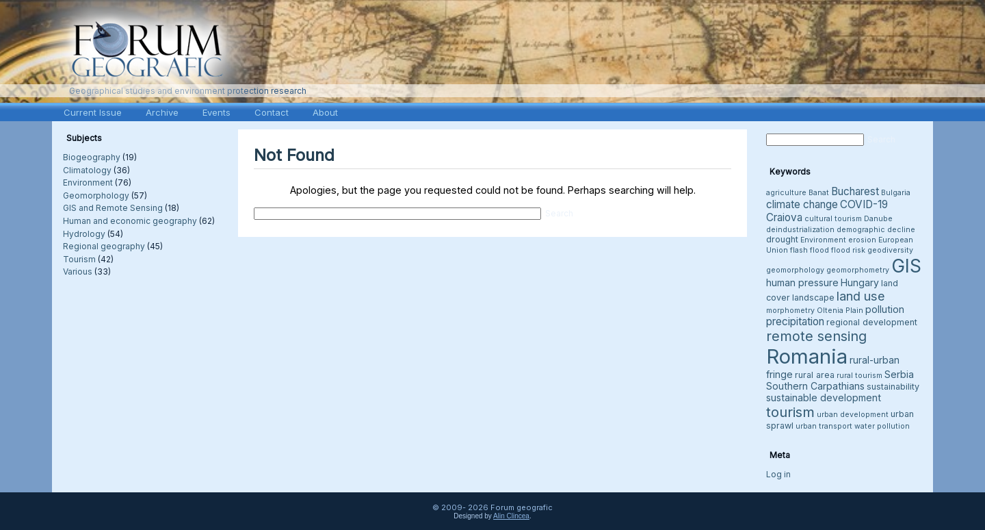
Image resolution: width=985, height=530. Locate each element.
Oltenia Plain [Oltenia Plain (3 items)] (840, 310)
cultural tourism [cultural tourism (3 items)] (833, 218)
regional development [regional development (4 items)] (871, 322)
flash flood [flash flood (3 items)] (809, 250)
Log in (778, 474)
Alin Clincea (511, 516)
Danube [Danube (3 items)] (878, 218)
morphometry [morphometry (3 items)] (790, 310)
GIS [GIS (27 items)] (906, 266)
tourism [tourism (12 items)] (790, 411)
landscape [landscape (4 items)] (813, 297)
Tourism (79, 259)
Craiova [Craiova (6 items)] (784, 217)
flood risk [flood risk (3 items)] (848, 250)
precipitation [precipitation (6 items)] (795, 321)
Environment (88, 182)
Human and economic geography (130, 221)
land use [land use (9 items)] (861, 295)
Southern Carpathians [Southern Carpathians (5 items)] (815, 386)
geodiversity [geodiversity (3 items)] (890, 250)
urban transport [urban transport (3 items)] (824, 426)
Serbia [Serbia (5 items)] (899, 374)
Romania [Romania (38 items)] (807, 356)
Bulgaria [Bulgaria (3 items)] (895, 192)
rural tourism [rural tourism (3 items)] (859, 375)
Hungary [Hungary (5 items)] (860, 282)
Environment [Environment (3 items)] (823, 240)
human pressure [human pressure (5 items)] (802, 282)
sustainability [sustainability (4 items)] (893, 386)
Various (77, 271)
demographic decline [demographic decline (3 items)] (876, 229)
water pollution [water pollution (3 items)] (882, 426)
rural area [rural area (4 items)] (815, 375)
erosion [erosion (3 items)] (862, 240)
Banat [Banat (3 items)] (819, 192)
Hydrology (84, 234)
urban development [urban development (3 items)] (853, 414)
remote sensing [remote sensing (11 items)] (816, 336)
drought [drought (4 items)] (782, 239)
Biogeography (91, 157)
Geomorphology (96, 195)
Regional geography (104, 246)
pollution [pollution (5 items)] (884, 309)
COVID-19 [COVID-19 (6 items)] (864, 204)
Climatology (87, 170)
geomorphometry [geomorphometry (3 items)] (857, 270)
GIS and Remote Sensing (113, 208)
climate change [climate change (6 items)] (802, 204)
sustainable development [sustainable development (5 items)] (823, 397)
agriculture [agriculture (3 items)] (786, 192)
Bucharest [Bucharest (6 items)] (855, 191)
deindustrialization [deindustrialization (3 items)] (800, 229)
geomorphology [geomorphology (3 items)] (795, 270)
